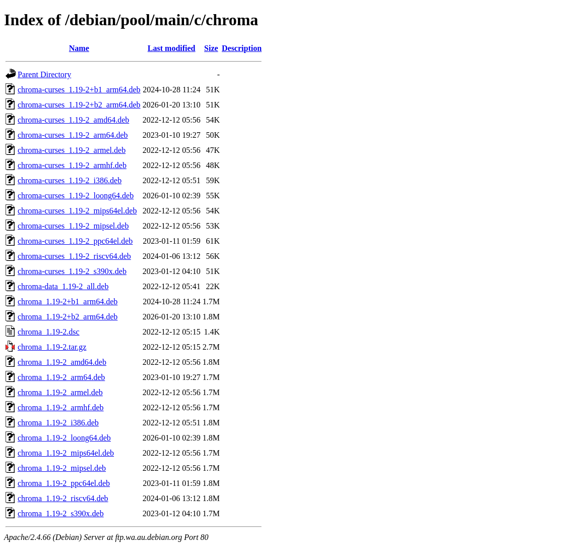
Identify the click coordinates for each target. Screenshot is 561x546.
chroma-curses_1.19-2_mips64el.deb (77, 210)
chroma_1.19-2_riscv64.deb (63, 498)
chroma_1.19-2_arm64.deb (61, 377)
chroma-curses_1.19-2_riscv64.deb (74, 256)
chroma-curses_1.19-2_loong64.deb (76, 195)
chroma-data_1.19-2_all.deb (63, 286)
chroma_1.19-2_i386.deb (58, 422)
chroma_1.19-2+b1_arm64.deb (67, 301)
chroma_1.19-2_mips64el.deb (66, 453)
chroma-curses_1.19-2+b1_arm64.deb (79, 89)
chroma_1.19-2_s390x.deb (61, 513)
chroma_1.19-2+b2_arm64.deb (67, 316)
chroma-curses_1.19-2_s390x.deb (72, 271)
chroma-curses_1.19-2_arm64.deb (73, 135)
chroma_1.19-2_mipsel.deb (62, 468)
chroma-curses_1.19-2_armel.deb (72, 150)
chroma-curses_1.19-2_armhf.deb (72, 165)
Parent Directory (44, 74)
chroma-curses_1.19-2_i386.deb (69, 180)
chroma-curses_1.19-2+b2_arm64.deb (79, 104)
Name (79, 48)
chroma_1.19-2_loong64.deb (64, 437)
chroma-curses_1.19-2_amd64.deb (73, 120)
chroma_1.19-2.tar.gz (52, 347)
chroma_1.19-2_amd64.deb (62, 362)
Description (242, 48)
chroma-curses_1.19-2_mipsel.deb (73, 226)
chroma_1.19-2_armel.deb (60, 392)
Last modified (172, 48)
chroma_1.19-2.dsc (49, 331)
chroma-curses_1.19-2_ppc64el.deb (75, 241)
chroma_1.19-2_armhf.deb (61, 407)
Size (211, 48)
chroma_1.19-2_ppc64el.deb (64, 483)
